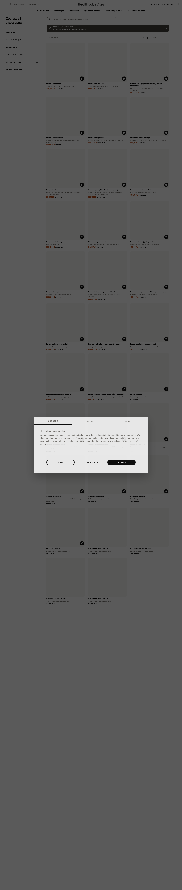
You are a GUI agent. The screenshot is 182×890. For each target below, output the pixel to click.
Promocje (160, 38)
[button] (177, 4)
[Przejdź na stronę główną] (168, 4)
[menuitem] (136, 11)
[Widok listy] (144, 38)
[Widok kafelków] (148, 38)
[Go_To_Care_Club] (91, 4)
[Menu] (4, 4)
